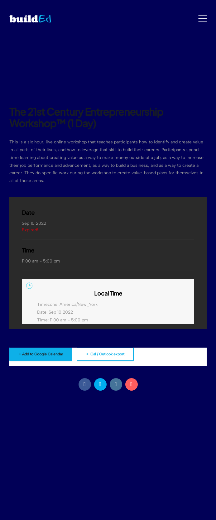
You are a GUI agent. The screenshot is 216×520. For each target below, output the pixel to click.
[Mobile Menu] (202, 18)
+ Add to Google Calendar (41, 354)
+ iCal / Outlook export (105, 354)
